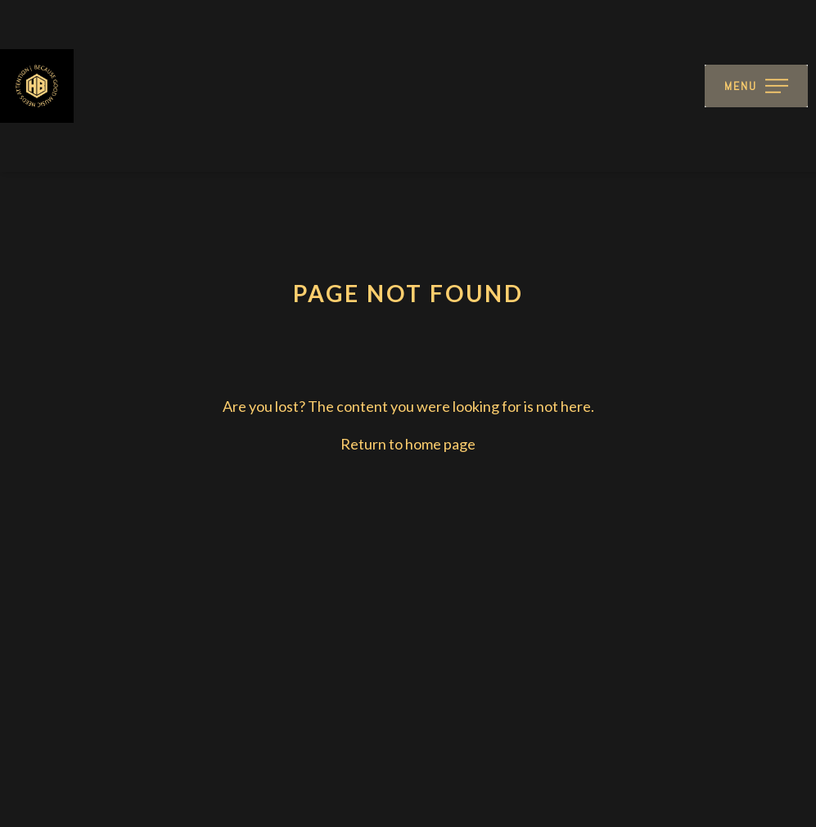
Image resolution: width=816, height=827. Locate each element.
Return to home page (408, 444)
